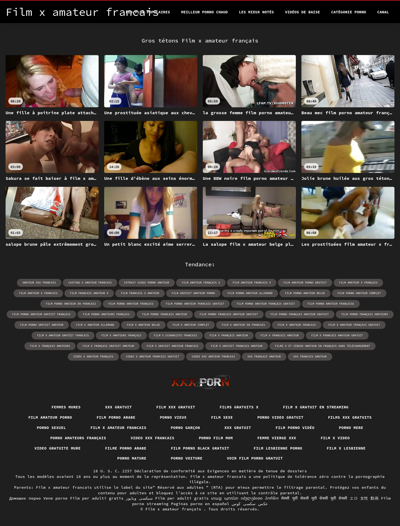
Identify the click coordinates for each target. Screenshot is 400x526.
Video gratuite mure (57, 448)
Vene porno (55, 498)
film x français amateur (229, 335)
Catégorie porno (348, 11)
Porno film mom (216, 437)
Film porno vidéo (295, 427)
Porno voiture (186, 458)
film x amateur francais (297, 325)
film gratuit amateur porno (193, 293)
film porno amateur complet (359, 293)
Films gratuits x (239, 407)
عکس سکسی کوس (250, 503)
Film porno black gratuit (200, 448)
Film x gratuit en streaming (316, 407)
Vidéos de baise (302, 11)
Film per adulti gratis (97, 498)
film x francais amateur (280, 335)
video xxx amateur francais (213, 356)
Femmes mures (66, 407)
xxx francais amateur (310, 356)
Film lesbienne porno (278, 448)
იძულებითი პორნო (260, 498)
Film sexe (222, 417)
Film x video (335, 437)
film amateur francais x (251, 282)
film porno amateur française (331, 304)
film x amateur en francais (243, 325)
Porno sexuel (51, 427)
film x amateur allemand (95, 325)
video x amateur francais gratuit (152, 356)
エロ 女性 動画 (364, 498)
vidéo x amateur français (93, 356)
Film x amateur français (174, 509)
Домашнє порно (25, 498)
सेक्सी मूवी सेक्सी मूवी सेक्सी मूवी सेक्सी (314, 498)
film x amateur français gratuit (354, 325)
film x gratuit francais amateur (236, 346)
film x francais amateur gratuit (337, 335)
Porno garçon (185, 427)
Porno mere (351, 427)
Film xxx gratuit (175, 407)
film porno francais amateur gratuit (229, 314)
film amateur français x (201, 282)
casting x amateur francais (90, 282)
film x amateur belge (143, 325)
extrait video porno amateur (146, 282)
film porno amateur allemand (250, 293)
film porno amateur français (130, 304)
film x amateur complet (190, 325)
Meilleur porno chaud (204, 11)
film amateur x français (358, 282)
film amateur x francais (38, 293)
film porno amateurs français (106, 314)
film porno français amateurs (364, 314)
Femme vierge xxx (276, 437)
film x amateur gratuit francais (63, 335)
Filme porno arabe (125, 448)
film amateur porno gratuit (305, 282)
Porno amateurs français (78, 437)
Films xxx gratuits (350, 417)
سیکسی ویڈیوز (139, 498)
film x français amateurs (50, 346)
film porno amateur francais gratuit (195, 304)
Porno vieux (173, 417)
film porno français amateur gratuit (300, 314)
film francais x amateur (140, 293)
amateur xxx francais (39, 282)
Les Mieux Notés (256, 11)
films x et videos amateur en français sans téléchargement (322, 346)
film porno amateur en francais (71, 304)
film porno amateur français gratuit (266, 304)
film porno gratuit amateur (41, 325)
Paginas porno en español (200, 503)
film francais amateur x (89, 293)
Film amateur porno (50, 417)
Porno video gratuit (280, 417)
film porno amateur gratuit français (41, 314)
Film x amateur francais (118, 427)
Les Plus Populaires (148, 11)
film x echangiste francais (175, 335)
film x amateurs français (121, 335)
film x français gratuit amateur (108, 346)
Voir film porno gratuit (255, 458)
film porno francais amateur (164, 314)
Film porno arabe (115, 417)
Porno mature (131, 458)
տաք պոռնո (225, 498)
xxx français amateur (264, 356)
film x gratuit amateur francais (172, 346)
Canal (383, 11)
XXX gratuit (118, 407)
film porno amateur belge (305, 293)
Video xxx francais (152, 437)
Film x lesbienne (346, 448)
